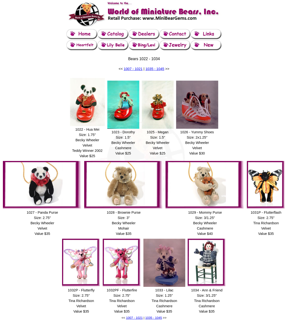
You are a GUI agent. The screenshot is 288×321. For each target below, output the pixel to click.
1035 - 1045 (154, 69)
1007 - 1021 (133, 69)
